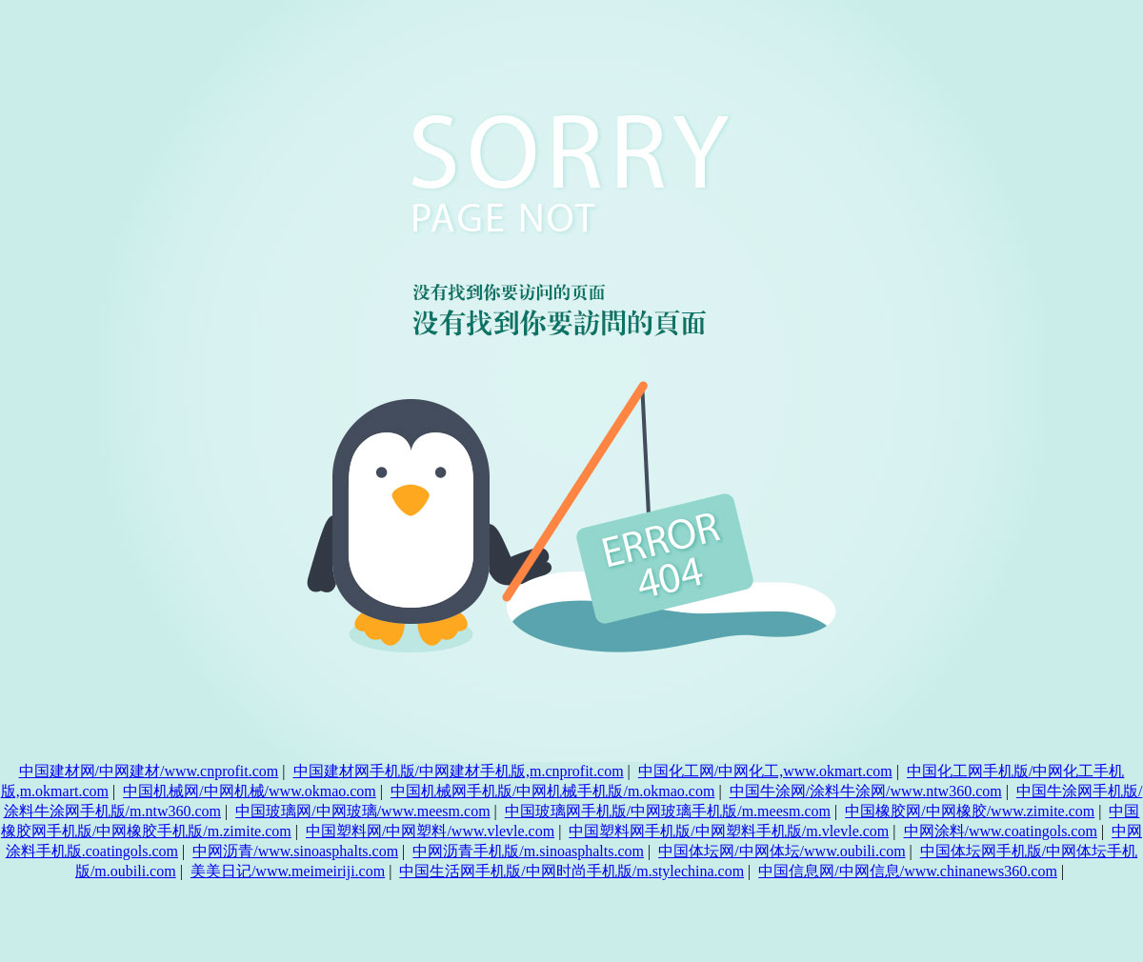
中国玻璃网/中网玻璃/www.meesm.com (362, 811)
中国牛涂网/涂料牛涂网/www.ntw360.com (866, 791)
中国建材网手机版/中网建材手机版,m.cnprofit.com (458, 771)
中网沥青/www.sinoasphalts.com (295, 851)
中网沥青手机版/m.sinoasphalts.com (528, 851)
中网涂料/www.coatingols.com (1000, 831)
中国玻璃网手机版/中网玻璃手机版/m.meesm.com (668, 811)
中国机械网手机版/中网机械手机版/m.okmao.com (552, 791)
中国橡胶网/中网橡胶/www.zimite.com (969, 811)
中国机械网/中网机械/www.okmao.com (249, 791)
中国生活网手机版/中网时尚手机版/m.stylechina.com (571, 871)
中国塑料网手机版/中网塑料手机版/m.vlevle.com (729, 831)
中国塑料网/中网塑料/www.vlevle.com (430, 831)
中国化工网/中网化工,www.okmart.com (765, 771)
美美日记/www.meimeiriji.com (287, 871)
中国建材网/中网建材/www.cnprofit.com (149, 771)
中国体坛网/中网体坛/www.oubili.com (781, 851)
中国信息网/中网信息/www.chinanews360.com (907, 871)
